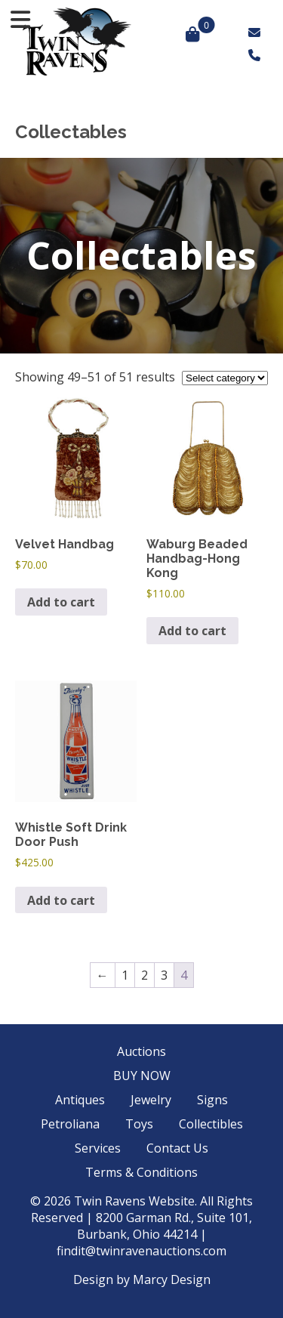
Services (98, 1148)
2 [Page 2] (144, 975)
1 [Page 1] (125, 975)
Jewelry (151, 1099)
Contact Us (177, 1148)
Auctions (141, 1051)
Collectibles (211, 1124)
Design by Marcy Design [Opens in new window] (142, 1279)
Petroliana (70, 1124)
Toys (139, 1124)
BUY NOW (142, 1075)
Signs (212, 1099)
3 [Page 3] (164, 975)
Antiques (80, 1099)
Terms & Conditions (141, 1172)
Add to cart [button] (61, 602)
